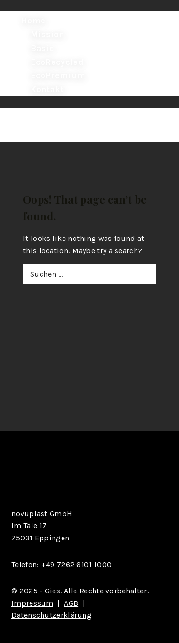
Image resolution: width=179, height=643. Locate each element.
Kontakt (47, 89)
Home (33, 20)
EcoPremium (58, 75)
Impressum (32, 603)
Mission (47, 34)
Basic (42, 48)
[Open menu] (21, 126)
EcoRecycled (57, 61)
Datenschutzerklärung (51, 615)
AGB (71, 603)
